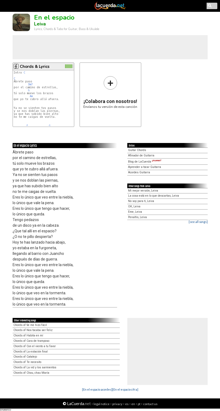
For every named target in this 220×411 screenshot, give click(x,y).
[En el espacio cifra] (125, 389)
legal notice (102, 404)
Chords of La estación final (30, 351)
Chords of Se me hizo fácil (30, 325)
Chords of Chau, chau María (31, 373)
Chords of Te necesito (27, 362)
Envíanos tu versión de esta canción (110, 92)
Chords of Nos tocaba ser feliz (33, 330)
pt (139, 404)
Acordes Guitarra (139, 172)
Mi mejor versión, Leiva (143, 190)
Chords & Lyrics (35, 66)
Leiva (40, 24)
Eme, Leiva (135, 212)
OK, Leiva (134, 206)
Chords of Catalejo (25, 356)
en (133, 404)
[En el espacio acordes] (97, 389)
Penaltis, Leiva (137, 217)
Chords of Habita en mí (28, 335)
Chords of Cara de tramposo (31, 341)
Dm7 (30, 84)
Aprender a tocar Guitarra (144, 167)
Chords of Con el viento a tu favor (34, 346)
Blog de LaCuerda (144, 161)
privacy (117, 404)
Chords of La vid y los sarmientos (34, 367)
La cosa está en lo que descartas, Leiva (153, 195)
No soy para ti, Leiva (141, 201)
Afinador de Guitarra (141, 155)
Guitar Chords (137, 150)
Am (31, 96)
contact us (150, 404)
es (127, 404)
